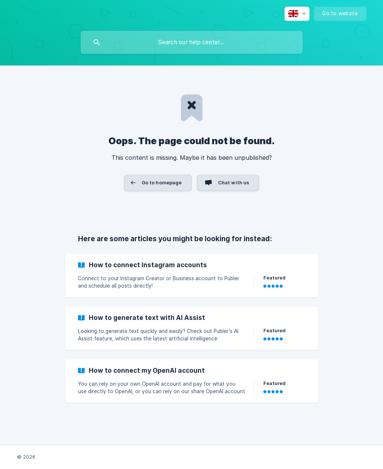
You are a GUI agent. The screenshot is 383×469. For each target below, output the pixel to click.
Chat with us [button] (234, 182)
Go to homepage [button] (162, 182)
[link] (191, 275)
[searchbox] (192, 42)
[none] (297, 14)
